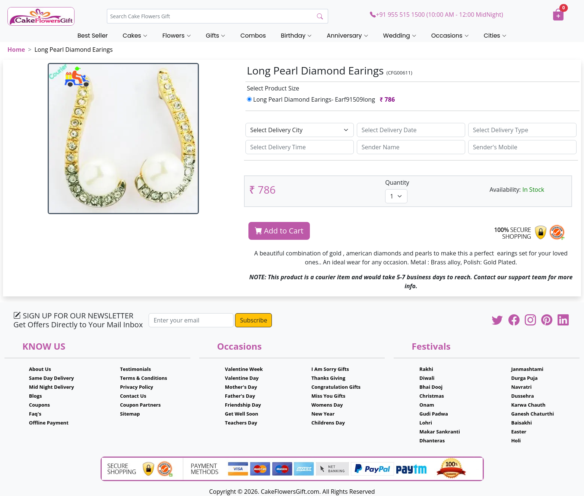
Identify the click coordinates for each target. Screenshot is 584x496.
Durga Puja (524, 378)
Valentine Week (244, 369)
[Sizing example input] (411, 130)
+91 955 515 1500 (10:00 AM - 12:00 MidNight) (436, 14)
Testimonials (135, 369)
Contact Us (133, 395)
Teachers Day (241, 422)
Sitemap (130, 413)
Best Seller (92, 35)
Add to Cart (279, 231)
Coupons (39, 404)
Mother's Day (241, 387)
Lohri (425, 422)
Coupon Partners (140, 404)
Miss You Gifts (328, 395)
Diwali (427, 378)
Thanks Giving (328, 378)
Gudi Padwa (433, 413)
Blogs (35, 395)
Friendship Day (243, 404)
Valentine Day (242, 378)
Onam (426, 404)
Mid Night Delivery (51, 387)
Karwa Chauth (528, 404)
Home (16, 49)
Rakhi (426, 369)
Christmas (431, 395)
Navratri (521, 387)
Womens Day (327, 404)
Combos (253, 35)
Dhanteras (432, 440)
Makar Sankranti (439, 431)
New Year (322, 413)
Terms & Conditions (143, 378)
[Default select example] (299, 130)
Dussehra (522, 395)
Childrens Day (328, 422)
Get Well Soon (241, 413)
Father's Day (240, 395)
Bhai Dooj (430, 387)
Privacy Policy (136, 387)
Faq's (35, 413)
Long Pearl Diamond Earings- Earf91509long (322, 99)
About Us (40, 369)
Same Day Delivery (51, 378)
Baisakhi (521, 422)
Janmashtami (527, 369)
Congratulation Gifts (336, 387)
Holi (516, 440)
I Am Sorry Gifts (330, 369)
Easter (518, 431)
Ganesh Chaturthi (532, 413)
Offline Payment (49, 422)
